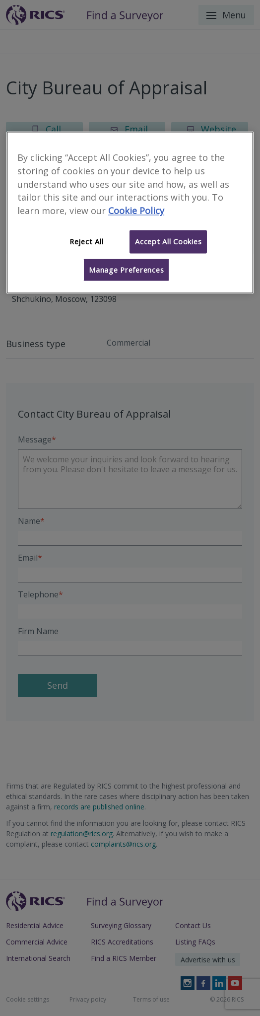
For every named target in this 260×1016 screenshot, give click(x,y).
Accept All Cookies (168, 242)
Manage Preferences (126, 270)
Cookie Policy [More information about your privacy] (136, 211)
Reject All (86, 242)
